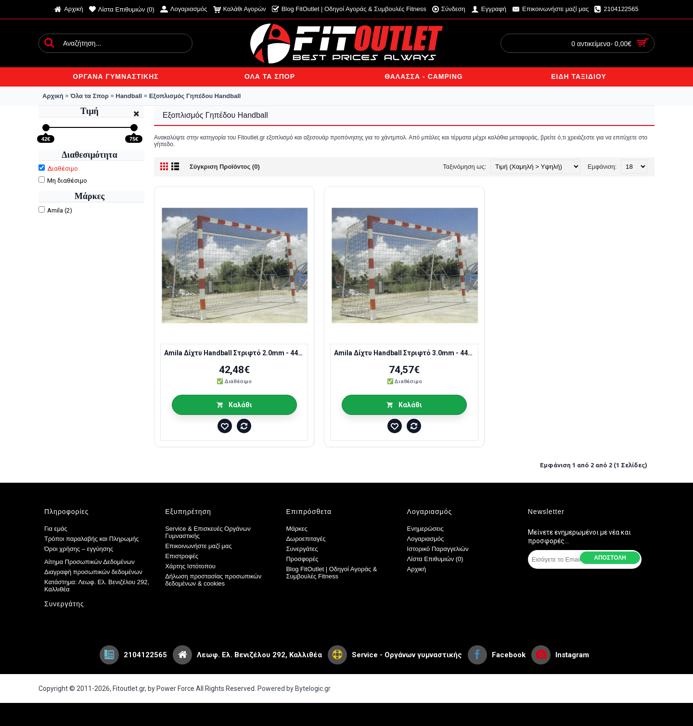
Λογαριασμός (425, 538)
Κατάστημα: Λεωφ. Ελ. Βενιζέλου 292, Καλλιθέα (96, 585)
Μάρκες (296, 528)
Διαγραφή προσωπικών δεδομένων (93, 572)
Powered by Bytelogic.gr (294, 688)
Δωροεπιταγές (305, 538)
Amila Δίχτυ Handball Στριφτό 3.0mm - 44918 (405, 353)
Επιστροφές (181, 556)
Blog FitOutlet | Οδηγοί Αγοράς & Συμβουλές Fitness (331, 572)
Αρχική (416, 569)
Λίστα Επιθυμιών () (435, 559)
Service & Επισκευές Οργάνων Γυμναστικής (208, 532)
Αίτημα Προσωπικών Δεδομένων (89, 561)
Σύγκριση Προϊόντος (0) (225, 166)
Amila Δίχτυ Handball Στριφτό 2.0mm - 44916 (236, 353)
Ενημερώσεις (425, 528)
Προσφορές (302, 559)
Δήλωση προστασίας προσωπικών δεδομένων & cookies (213, 580)
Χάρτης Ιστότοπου (190, 566)
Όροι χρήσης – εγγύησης (78, 548)
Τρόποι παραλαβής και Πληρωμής (91, 538)
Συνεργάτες (302, 548)
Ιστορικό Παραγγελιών (438, 548)
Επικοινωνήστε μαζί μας (198, 546)
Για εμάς (55, 528)
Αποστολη (610, 557)
